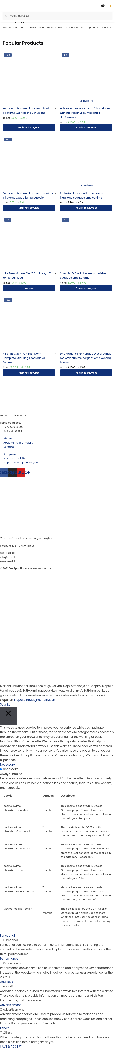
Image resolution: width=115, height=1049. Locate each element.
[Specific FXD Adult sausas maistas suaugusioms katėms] (86, 242)
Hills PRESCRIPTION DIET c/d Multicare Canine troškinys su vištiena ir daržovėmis (85, 113)
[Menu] (8, 5)
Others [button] (4, 1028)
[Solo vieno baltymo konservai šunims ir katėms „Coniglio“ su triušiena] (29, 78)
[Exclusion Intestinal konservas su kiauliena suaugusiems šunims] (86, 162)
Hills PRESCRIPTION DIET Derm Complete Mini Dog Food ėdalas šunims (24, 358)
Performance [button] (9, 959)
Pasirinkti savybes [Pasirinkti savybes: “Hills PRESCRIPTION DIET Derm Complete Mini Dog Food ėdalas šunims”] (29, 372)
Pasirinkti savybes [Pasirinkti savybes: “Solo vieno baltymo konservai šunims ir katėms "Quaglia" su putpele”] (29, 208)
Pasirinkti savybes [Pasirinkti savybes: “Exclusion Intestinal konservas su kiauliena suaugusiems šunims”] (86, 208)
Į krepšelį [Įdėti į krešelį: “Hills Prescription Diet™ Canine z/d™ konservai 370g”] (29, 288)
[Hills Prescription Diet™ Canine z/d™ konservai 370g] (29, 242)
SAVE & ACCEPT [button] (11, 1047)
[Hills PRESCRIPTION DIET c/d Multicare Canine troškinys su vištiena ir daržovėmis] (86, 78)
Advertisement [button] (10, 1005)
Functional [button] (7, 935)
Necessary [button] (7, 765)
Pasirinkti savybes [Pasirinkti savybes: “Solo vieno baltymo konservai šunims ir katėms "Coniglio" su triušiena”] (29, 127)
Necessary (10, 769)
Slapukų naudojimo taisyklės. (34, 700)
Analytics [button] (6, 982)
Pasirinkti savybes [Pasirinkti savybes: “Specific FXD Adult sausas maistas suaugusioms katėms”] (86, 288)
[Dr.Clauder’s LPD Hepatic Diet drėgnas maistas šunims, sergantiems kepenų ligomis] (86, 323)
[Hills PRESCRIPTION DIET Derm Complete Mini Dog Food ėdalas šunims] (29, 323)
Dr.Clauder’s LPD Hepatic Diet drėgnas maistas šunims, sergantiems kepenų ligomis (85, 358)
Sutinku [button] (5, 704)
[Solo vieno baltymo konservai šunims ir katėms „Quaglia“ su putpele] (29, 162)
